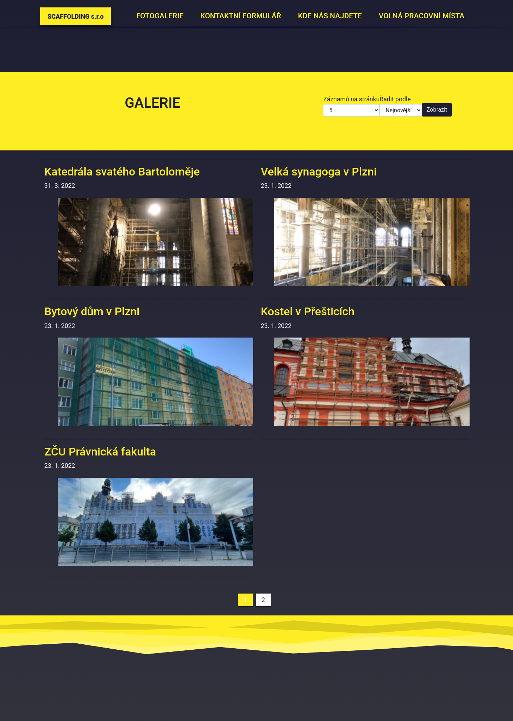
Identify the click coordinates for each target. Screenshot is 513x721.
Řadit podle (395, 99)
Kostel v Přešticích (308, 311)
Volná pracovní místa (422, 16)
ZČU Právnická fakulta (100, 451)
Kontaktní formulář (241, 16)
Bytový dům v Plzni (92, 311)
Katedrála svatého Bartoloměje (122, 171)
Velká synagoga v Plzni (319, 171)
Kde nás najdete (330, 16)
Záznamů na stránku (351, 99)
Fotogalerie (160, 16)
